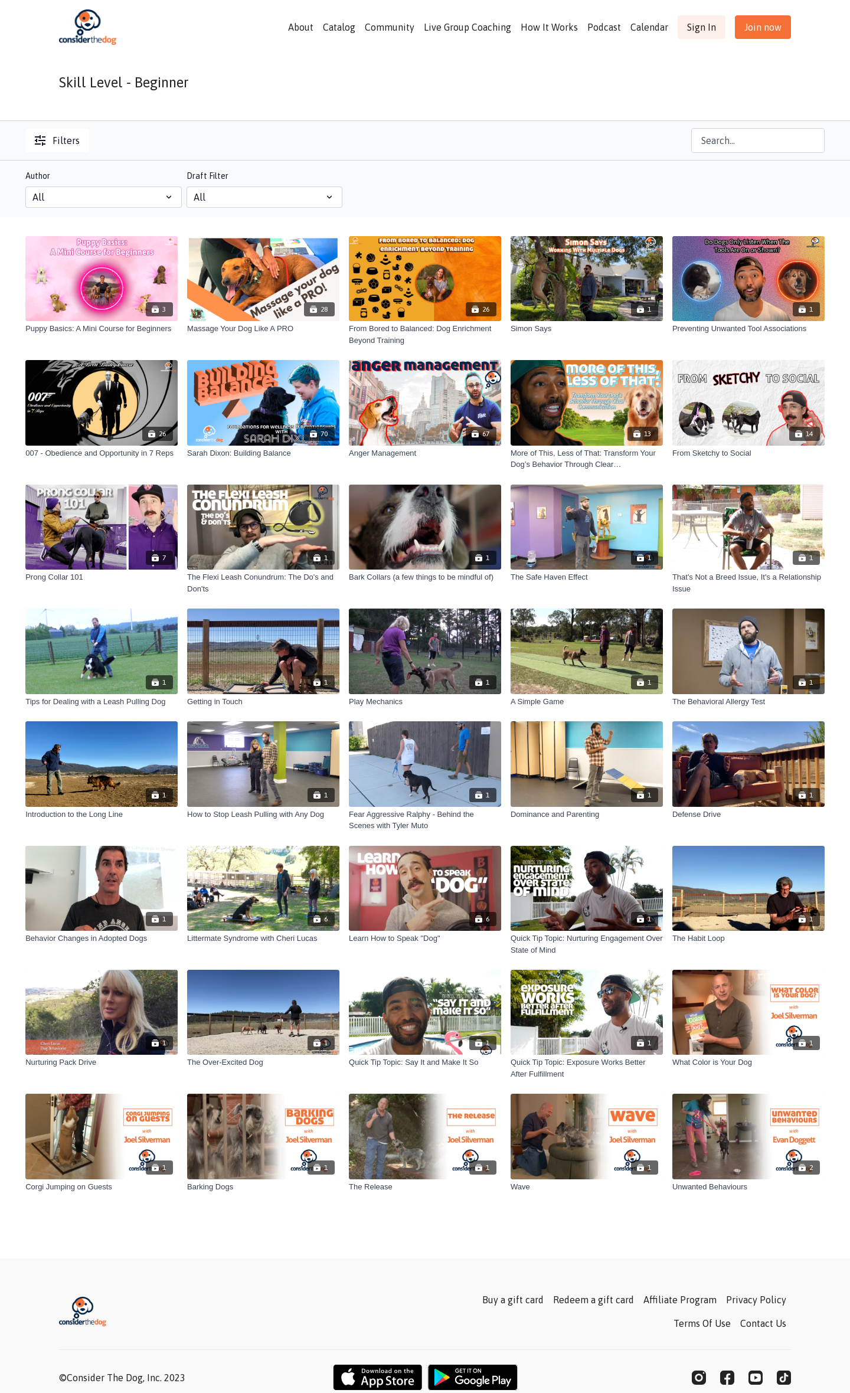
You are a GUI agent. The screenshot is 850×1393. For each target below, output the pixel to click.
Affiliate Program (680, 1299)
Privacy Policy (756, 1299)
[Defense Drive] (748, 814)
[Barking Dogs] (263, 1187)
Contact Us (763, 1323)
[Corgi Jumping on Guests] (101, 1187)
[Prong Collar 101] (101, 577)
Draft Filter (207, 176)
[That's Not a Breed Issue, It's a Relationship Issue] (748, 582)
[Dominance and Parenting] (587, 814)
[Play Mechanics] (425, 702)
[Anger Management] (425, 453)
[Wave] (587, 1187)
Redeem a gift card (593, 1299)
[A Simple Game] (587, 702)
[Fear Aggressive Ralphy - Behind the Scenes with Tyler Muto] (425, 820)
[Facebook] (727, 1378)
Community (389, 27)
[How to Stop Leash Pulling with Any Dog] (263, 814)
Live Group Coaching (467, 27)
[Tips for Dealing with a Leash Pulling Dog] (101, 702)
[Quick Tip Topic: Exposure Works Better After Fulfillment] (587, 1068)
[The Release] (425, 1187)
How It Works (549, 27)
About (300, 27)
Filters (57, 140)
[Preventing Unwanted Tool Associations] (748, 329)
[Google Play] (472, 1377)
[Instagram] (699, 1378)
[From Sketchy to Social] (748, 453)
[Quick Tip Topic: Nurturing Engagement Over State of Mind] (587, 944)
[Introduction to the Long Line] (101, 814)
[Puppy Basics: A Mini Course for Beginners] (101, 329)
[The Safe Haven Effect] (587, 577)
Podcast (604, 27)
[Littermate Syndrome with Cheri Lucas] (263, 938)
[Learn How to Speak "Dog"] (425, 938)
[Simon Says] (587, 329)
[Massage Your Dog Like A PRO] (263, 329)
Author (37, 176)
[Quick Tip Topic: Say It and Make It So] (425, 1062)
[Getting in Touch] (263, 702)
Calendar (649, 27)
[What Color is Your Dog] (748, 1062)
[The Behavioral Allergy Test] (748, 702)
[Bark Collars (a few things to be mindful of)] (425, 577)
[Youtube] (755, 1378)
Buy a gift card (513, 1299)
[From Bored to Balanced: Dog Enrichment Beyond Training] (425, 334)
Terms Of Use (702, 1323)
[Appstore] (377, 1377)
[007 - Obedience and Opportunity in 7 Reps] (101, 453)
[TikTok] (784, 1378)
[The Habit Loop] (748, 938)
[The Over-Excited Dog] (263, 1062)
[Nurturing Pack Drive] (101, 1062)
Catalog (339, 27)
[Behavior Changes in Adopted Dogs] (101, 938)
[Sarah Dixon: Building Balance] (263, 453)
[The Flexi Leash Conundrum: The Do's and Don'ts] (263, 582)
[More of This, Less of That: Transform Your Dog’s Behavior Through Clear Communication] (587, 458)
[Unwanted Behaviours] (748, 1187)
